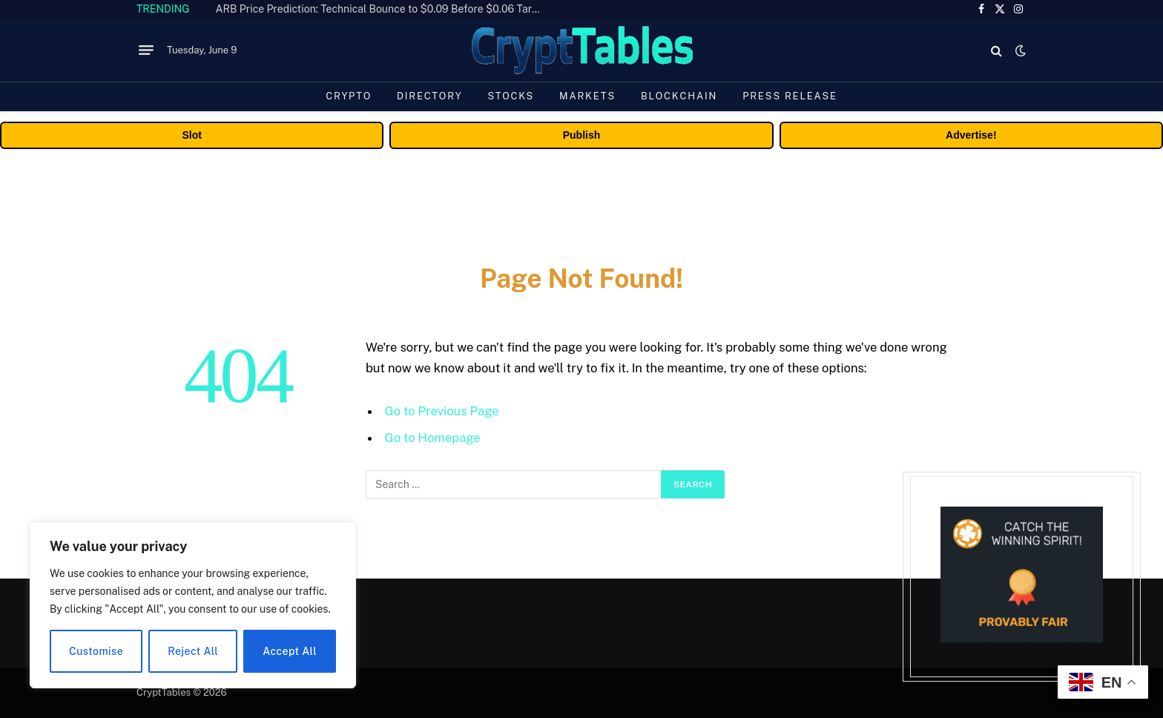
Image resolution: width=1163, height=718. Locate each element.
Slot (191, 135)
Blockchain (679, 96)
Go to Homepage (433, 437)
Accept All (290, 651)
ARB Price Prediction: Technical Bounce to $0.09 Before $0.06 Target (382, 9)
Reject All (193, 651)
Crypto (349, 96)
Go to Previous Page (442, 411)
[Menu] (146, 50)
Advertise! (971, 135)
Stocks (510, 96)
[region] (193, 605)
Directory (429, 96)
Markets (587, 96)
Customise (96, 651)
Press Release (789, 96)
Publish (582, 135)
